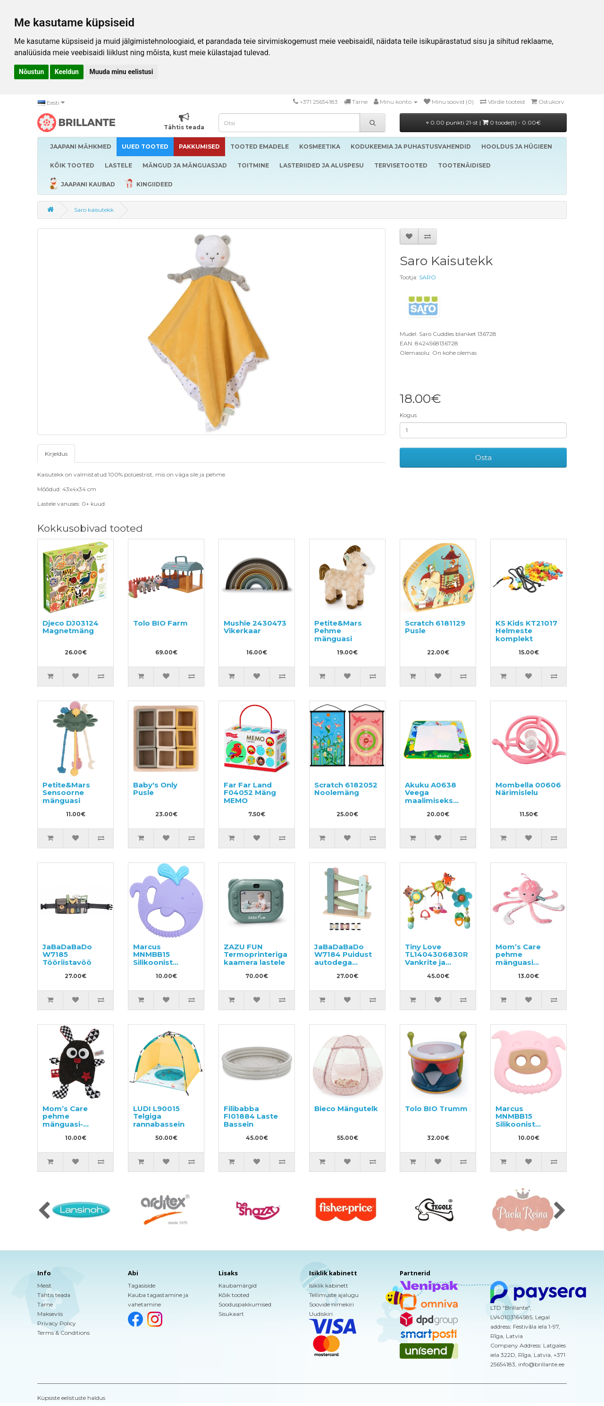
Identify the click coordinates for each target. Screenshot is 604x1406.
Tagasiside (141, 1285)
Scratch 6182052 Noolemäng (346, 788)
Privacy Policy (56, 1323)
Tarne (45, 1304)
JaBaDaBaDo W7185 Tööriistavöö (67, 954)
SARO (427, 277)
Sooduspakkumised (244, 1304)
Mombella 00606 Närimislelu (528, 788)
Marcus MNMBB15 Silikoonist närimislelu (154, 958)
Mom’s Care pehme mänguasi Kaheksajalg (518, 958)
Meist (44, 1285)
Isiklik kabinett (328, 1285)
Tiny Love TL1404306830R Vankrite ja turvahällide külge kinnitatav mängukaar (436, 966)
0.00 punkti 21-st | (483, 122)
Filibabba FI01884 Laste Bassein (251, 1116)
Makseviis (50, 1313)
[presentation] (44, 1211)
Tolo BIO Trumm (436, 1108)
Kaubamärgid (237, 1285)
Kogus (408, 414)
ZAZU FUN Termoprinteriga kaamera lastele (255, 954)
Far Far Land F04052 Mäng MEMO (250, 792)
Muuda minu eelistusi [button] (121, 71)
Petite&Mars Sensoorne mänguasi (66, 792)
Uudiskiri (321, 1313)
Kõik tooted (233, 1294)
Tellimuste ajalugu (334, 1294)
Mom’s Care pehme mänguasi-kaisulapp (65, 1120)
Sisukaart (231, 1313)
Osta (483, 457)
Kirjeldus (56, 453)
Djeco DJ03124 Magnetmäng (70, 627)
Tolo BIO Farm (160, 623)
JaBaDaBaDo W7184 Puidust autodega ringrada (343, 958)
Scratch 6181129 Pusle (435, 627)
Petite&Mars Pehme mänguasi (338, 631)
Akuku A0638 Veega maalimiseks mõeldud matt (432, 796)
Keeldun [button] (67, 71)
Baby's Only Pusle (155, 788)
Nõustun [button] (31, 71)
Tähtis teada (53, 1294)
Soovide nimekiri (331, 1304)
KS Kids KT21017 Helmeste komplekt (526, 631)
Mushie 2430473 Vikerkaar (255, 627)
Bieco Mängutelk (346, 1108)
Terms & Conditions (63, 1332)
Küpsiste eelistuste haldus (71, 1397)
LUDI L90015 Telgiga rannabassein (159, 1116)
